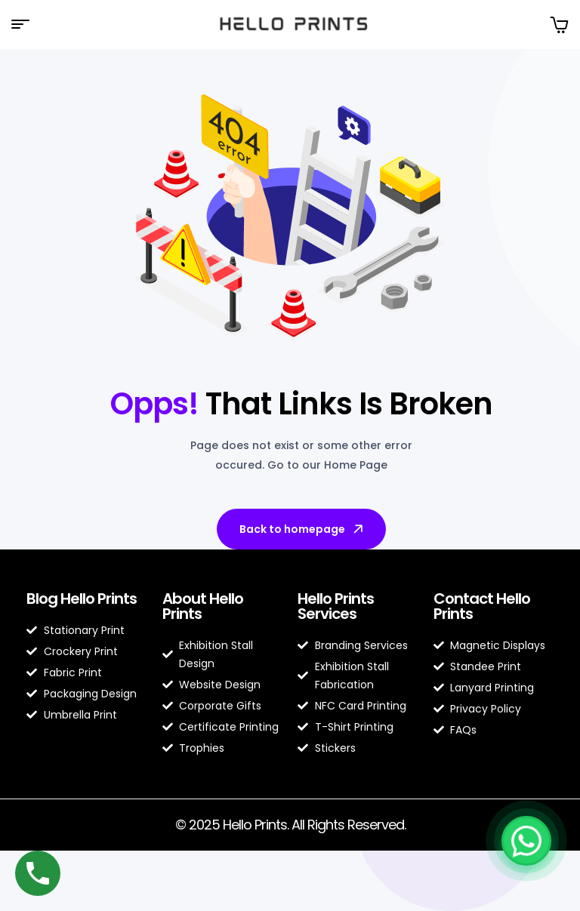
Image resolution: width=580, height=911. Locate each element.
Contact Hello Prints (481, 606)
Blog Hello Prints (81, 598)
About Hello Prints (202, 606)
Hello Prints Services (336, 606)
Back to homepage (302, 529)
